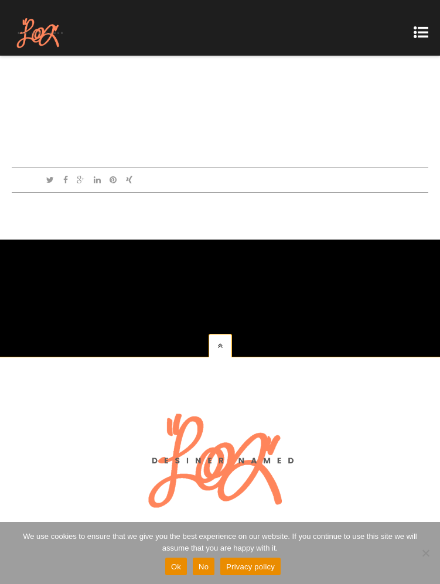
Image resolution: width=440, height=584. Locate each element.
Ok (176, 566)
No (204, 566)
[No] (425, 553)
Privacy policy (250, 566)
